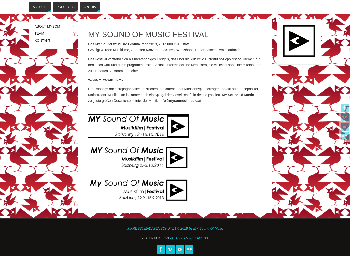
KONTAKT (42, 40)
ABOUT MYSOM (47, 26)
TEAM (39, 33)
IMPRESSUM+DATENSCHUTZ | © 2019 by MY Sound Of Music (175, 228)
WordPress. (199, 238)
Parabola (177, 238)
